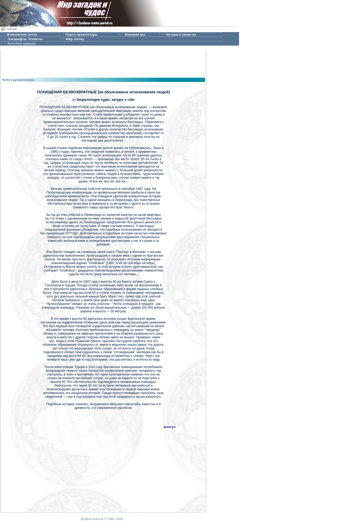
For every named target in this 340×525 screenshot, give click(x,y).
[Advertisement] (103, 62)
